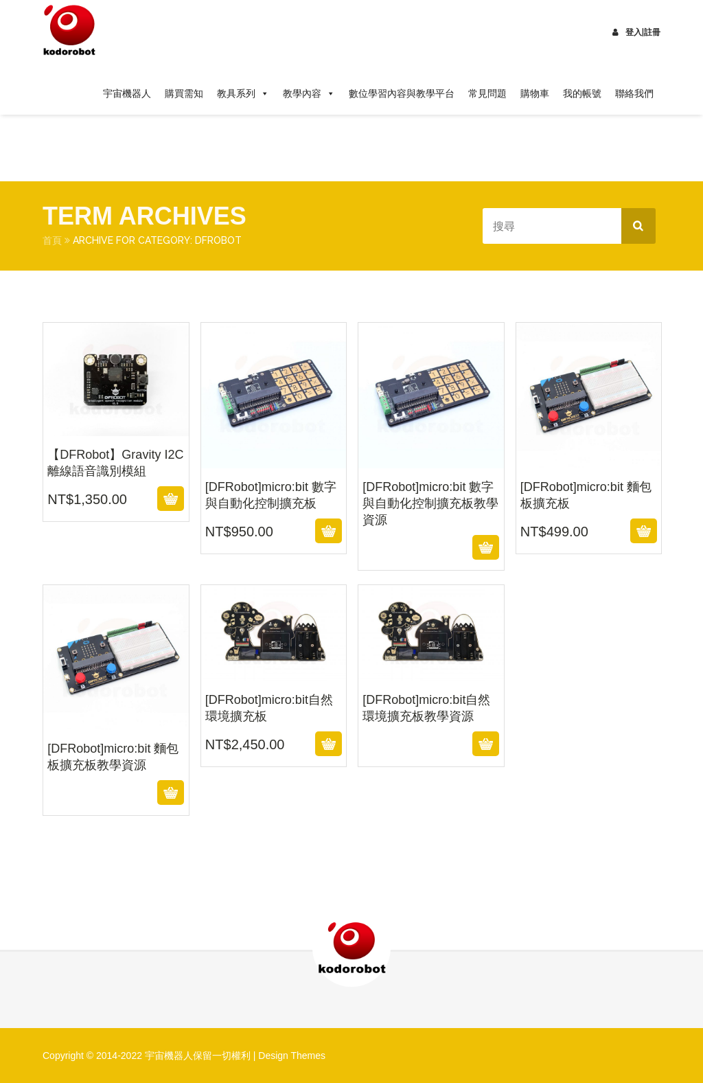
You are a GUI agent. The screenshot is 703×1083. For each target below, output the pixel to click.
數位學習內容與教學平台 (401, 93)
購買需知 (184, 93)
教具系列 (243, 93)
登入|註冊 (636, 32)
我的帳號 (582, 93)
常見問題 (487, 93)
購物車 (534, 93)
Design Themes (291, 1055)
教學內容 (309, 93)
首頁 (52, 240)
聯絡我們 (634, 93)
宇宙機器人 (127, 93)
